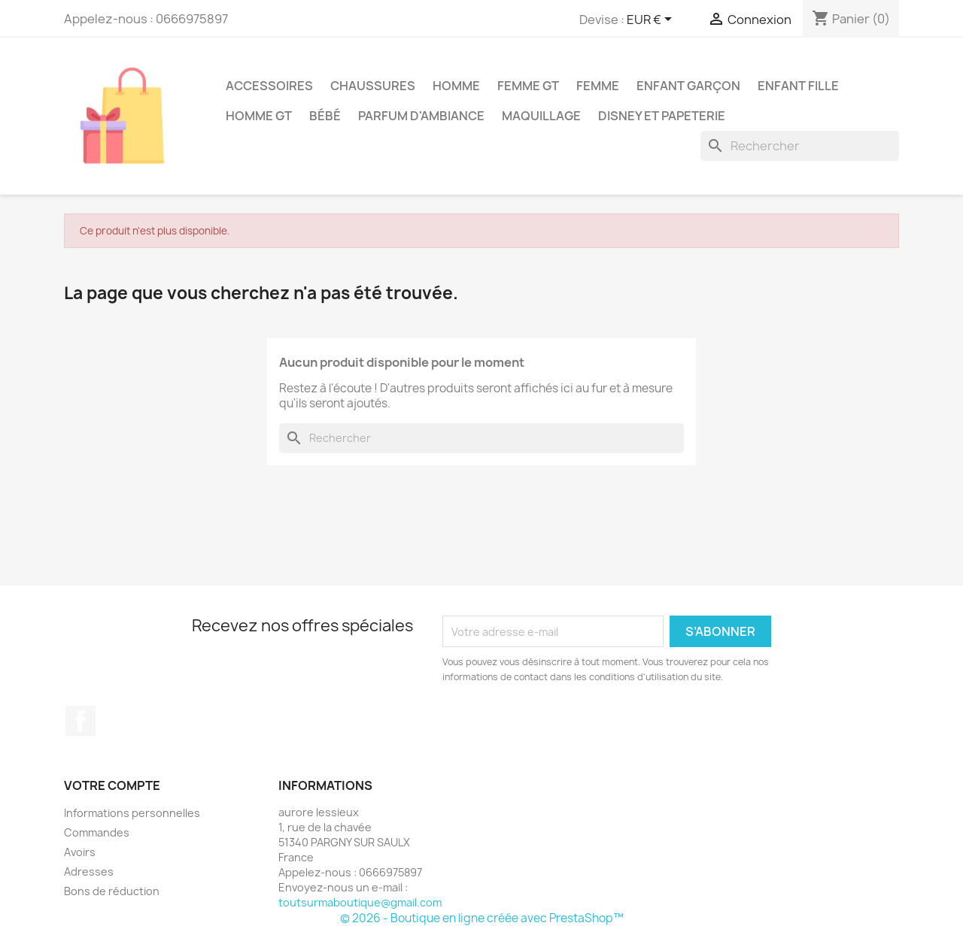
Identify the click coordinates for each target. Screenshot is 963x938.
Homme (456, 85)
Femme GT (528, 85)
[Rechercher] (799, 146)
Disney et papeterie (661, 115)
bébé (325, 115)
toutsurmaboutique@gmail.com (360, 902)
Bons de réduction (111, 891)
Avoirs (80, 852)
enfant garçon (688, 85)
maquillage (541, 115)
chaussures (372, 85)
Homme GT (259, 115)
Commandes (96, 832)
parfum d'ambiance (421, 115)
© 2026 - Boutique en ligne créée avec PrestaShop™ (482, 918)
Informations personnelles (132, 813)
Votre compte (112, 785)
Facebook (80, 721)
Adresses (89, 871)
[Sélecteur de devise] (652, 20)
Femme (597, 85)
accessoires (269, 85)
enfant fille (798, 85)
